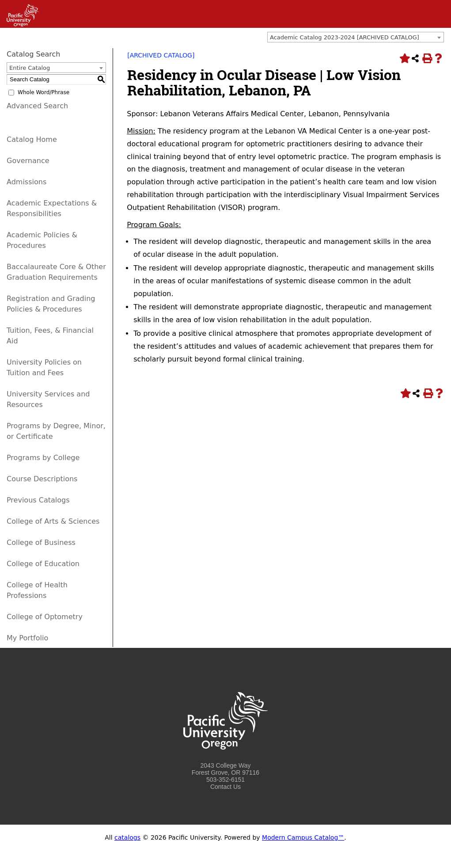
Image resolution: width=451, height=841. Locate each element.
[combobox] (355, 37)
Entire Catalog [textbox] (29, 68)
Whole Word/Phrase (43, 92)
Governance (28, 160)
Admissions (26, 182)
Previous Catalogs (38, 500)
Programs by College (43, 457)
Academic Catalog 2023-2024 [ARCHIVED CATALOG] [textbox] (344, 37)
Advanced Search (37, 106)
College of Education (43, 563)
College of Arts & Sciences (53, 521)
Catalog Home (32, 139)
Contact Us (225, 786)
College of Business (41, 542)
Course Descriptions (42, 479)
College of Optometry (45, 617)
